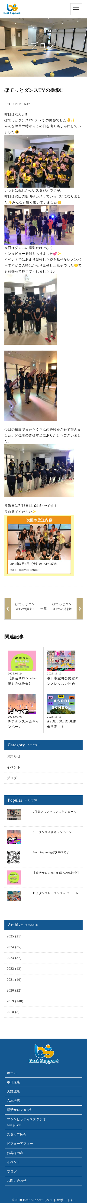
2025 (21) (14, 936)
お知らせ (14, 756)
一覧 (43, 608)
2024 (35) (14, 947)
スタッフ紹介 (16, 1134)
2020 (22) (14, 990)
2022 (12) (14, 968)
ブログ (12, 778)
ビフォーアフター (20, 1143)
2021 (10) (14, 979)
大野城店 (13, 1091)
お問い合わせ (16, 1180)
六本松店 (13, 1101)
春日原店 (13, 1082)
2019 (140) (15, 1001)
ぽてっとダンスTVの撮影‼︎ (62, 606)
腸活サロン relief (19, 1110)
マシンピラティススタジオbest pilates (26, 1122)
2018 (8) (13, 1012)
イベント (14, 767)
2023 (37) (14, 958)
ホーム (12, 1073)
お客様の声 (15, 1153)
